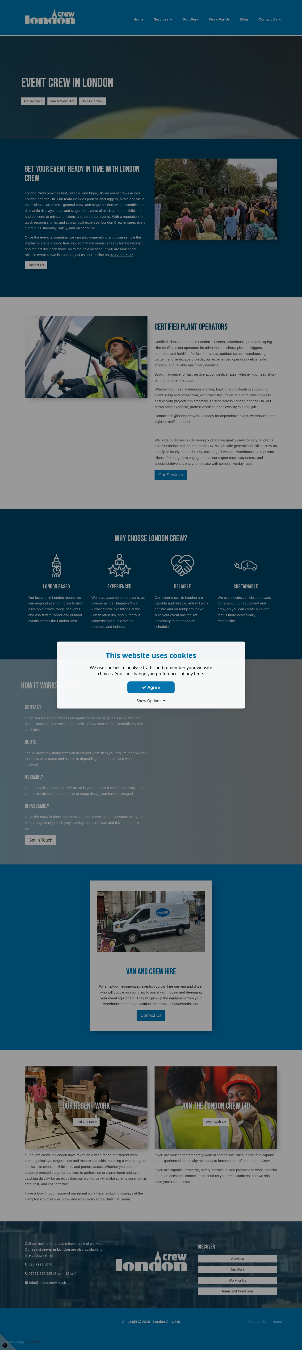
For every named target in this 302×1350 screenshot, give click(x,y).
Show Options (151, 700)
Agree (151, 687)
